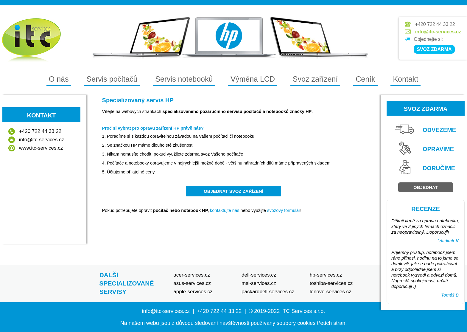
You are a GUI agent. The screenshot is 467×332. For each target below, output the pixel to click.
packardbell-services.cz (268, 291)
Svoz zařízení (315, 79)
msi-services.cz (259, 283)
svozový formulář (283, 210)
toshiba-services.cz (331, 283)
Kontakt (405, 79)
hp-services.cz (326, 275)
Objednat (425, 187)
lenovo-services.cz (330, 291)
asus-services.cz (192, 283)
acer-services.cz (191, 275)
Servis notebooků (184, 79)
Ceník (365, 79)
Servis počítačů (111, 79)
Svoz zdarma (426, 109)
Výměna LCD (253, 79)
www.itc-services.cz (41, 148)
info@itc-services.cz (438, 31)
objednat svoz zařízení (233, 191)
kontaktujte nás (224, 210)
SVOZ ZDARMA (434, 49)
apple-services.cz (192, 291)
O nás (59, 79)
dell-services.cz (259, 275)
